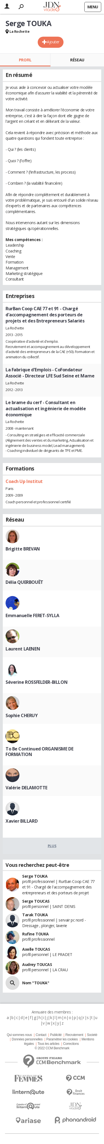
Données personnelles (27, 1039)
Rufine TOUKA (35, 934)
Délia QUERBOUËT (24, 582)
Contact (40, 1035)
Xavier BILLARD (21, 821)
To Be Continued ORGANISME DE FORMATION (39, 751)
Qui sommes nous (19, 1035)
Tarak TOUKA (35, 914)
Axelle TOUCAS (36, 949)
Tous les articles (48, 1044)
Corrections (71, 1044)
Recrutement (74, 1035)
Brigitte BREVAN (23, 549)
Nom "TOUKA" (35, 982)
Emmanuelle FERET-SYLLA (32, 615)
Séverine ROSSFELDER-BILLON (36, 682)
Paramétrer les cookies (62, 1039)
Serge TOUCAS (36, 901)
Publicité (56, 1035)
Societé (92, 1035)
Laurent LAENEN (23, 649)
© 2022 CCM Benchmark (52, 1048)
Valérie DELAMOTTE (26, 788)
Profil (25, 59)
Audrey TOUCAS (37, 964)
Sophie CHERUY (22, 715)
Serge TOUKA (34, 876)
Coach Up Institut (24, 481)
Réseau (77, 59)
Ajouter (53, 41)
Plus (52, 845)
